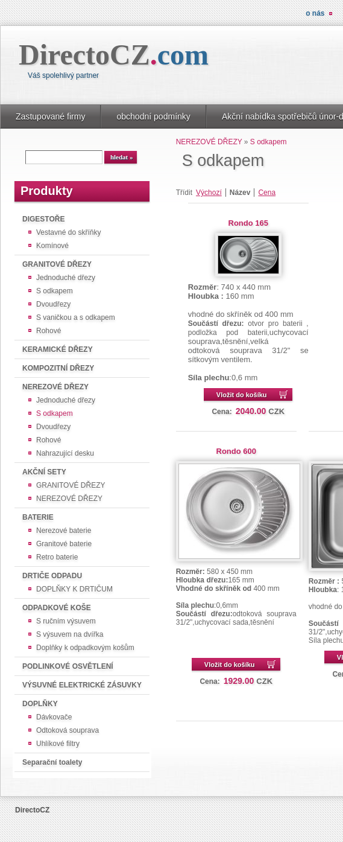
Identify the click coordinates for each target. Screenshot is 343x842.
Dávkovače (54, 717)
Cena (266, 192)
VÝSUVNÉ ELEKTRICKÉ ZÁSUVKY (82, 685)
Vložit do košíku (241, 394)
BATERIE (38, 517)
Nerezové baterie (63, 530)
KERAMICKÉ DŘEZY (57, 349)
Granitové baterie (64, 544)
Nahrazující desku (65, 453)
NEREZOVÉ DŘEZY (55, 387)
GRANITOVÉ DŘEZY (57, 264)
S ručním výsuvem (66, 621)
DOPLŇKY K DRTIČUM (74, 589)
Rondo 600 (236, 451)
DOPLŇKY (40, 704)
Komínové (52, 245)
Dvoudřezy (53, 304)
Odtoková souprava (67, 730)
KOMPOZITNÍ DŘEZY (58, 368)
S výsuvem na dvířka (69, 634)
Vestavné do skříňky (68, 232)
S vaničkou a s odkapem (75, 317)
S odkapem (54, 291)
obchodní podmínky (153, 116)
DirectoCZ (114, 55)
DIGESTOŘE (43, 219)
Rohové (48, 331)
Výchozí (209, 192)
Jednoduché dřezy (65, 277)
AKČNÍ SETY (44, 472)
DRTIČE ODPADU (52, 576)
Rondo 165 (248, 223)
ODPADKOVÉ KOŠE (56, 608)
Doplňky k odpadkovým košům (85, 647)
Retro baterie (57, 557)
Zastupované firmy (50, 116)
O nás (315, 13)
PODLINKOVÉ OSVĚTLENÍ (67, 666)
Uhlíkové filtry (58, 743)
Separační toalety (52, 762)
